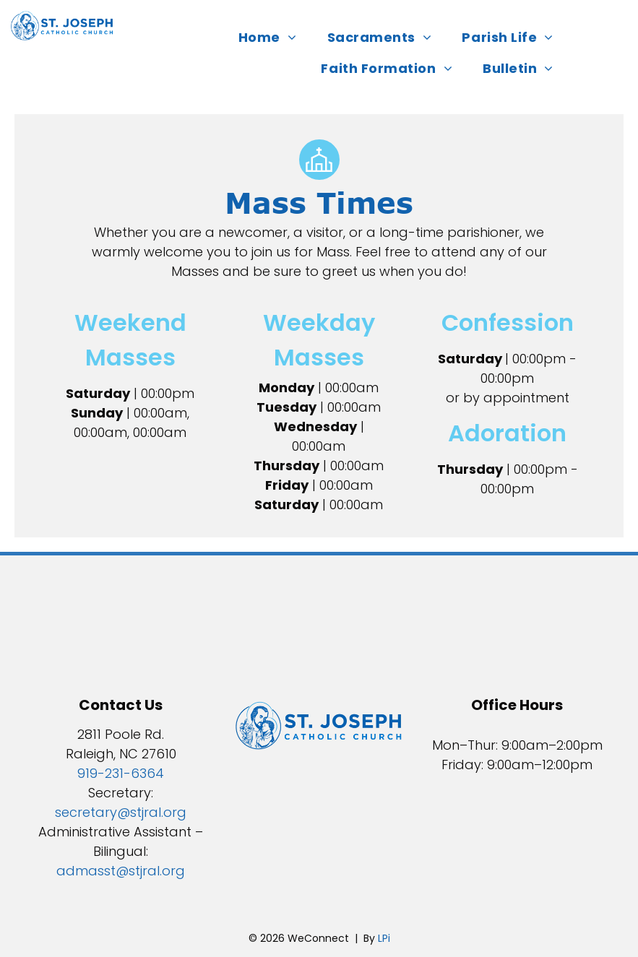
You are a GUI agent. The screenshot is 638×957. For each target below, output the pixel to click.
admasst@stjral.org (120, 871)
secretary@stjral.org (120, 812)
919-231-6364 (120, 773)
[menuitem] (272, 37)
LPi (384, 938)
